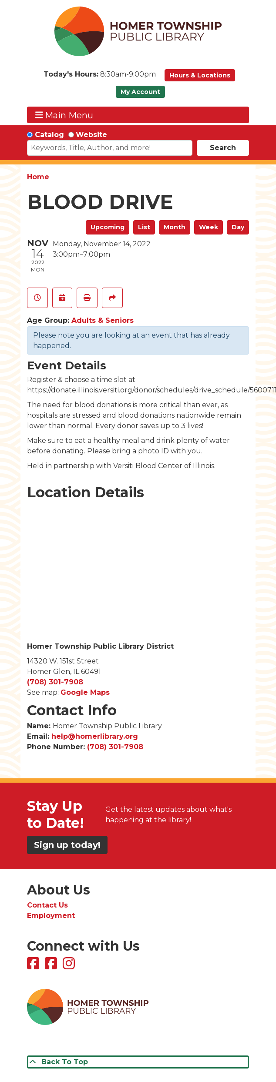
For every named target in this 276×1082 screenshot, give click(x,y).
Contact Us (47, 905)
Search (223, 148)
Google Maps (85, 692)
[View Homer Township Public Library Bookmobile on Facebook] (52, 966)
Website (91, 135)
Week (208, 227)
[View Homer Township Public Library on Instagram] (70, 966)
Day (238, 227)
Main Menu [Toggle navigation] (64, 115)
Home (38, 177)
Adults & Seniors (102, 320)
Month (174, 227)
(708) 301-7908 (55, 682)
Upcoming (108, 227)
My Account (140, 92)
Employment (51, 915)
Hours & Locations (199, 75)
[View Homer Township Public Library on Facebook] (34, 966)
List (144, 227)
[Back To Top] (138, 1062)
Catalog (49, 135)
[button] (99, 77)
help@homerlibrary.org (94, 736)
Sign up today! (67, 845)
